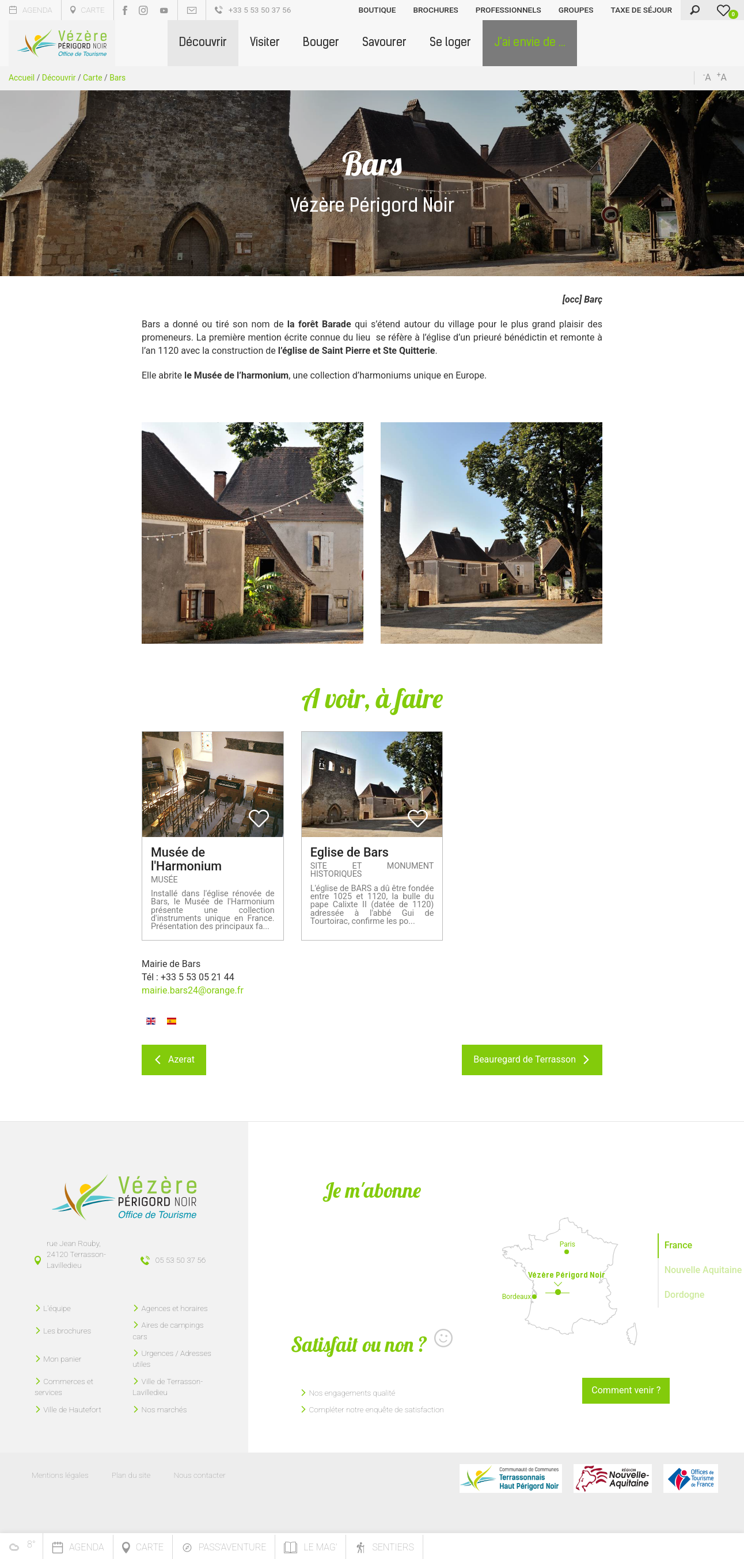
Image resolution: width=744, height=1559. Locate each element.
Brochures (435, 9)
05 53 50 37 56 (180, 1259)
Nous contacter (199, 1475)
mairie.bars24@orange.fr (193, 990)
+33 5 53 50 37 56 (253, 9)
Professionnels (508, 9)
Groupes (576, 9)
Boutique (377, 9)
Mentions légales (60, 1475)
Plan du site (131, 1475)
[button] (203, 43)
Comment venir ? (626, 1390)
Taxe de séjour (641, 9)
